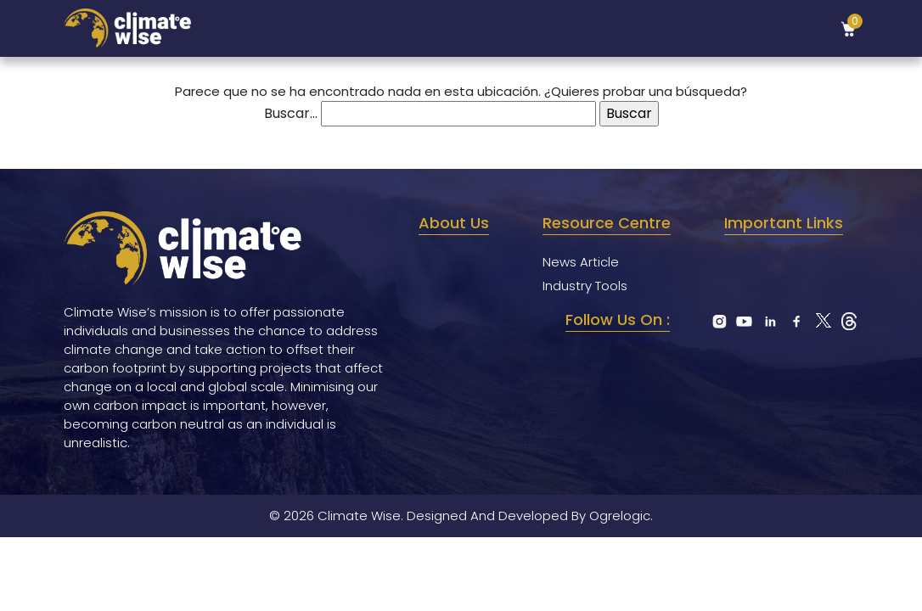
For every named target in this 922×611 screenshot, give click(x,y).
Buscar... (291, 113)
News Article (581, 262)
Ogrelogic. (621, 515)
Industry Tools (585, 285)
